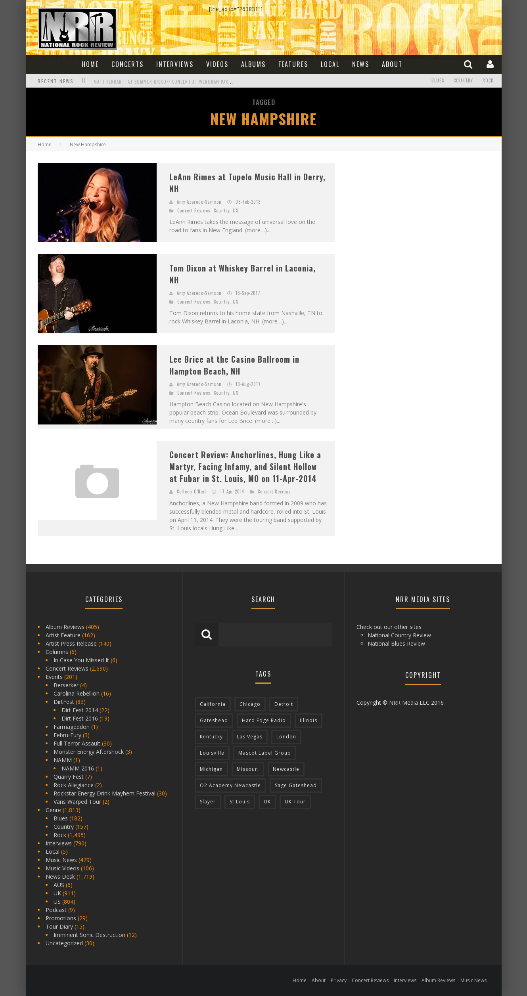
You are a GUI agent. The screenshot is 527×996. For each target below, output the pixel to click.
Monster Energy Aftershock (89, 751)
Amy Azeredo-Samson (199, 202)
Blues (437, 81)
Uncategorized (64, 943)
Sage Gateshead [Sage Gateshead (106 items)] (296, 785)
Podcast (56, 910)
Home (90, 64)
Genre (53, 810)
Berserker (66, 685)
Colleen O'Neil (191, 491)
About (392, 64)
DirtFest (64, 701)
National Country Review (399, 635)
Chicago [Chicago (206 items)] (250, 704)
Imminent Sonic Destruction (89, 935)
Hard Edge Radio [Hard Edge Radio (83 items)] (264, 720)
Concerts (127, 64)
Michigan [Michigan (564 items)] (211, 769)
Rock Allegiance (74, 785)
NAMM (63, 760)
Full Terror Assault (77, 743)
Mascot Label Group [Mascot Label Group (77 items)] (264, 752)
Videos (217, 64)
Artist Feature (63, 635)
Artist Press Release (71, 643)
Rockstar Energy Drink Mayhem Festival (104, 793)
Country (463, 81)
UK (57, 893)
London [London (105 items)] (286, 736)
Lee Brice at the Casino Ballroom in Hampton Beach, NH (234, 365)
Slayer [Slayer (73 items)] (208, 801)
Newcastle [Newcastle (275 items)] (286, 769)
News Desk (60, 876)
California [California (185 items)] (213, 704)
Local (330, 64)
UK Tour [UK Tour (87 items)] (295, 801)
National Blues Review (396, 643)
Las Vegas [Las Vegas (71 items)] (250, 736)
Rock (488, 81)
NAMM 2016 (77, 768)
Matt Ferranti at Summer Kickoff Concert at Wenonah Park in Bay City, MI (179, 81)
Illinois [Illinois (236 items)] (308, 720)
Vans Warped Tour (77, 801)
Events (54, 677)
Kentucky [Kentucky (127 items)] (211, 736)
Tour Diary (59, 926)
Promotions (61, 918)
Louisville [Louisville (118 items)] (212, 752)
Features (293, 64)
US (235, 210)
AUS (59, 885)
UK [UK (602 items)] (267, 801)
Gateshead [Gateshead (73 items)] (214, 720)
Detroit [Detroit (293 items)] (283, 704)
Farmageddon (72, 726)
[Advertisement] (406, 212)
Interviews (175, 64)
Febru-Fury (67, 735)
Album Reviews (65, 627)
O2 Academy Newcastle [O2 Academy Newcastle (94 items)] (230, 785)
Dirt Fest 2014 (79, 710)
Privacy (339, 980)
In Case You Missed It (81, 660)
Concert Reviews (194, 210)
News (360, 64)
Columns (57, 652)
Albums (253, 64)
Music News (61, 860)
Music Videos (62, 868)
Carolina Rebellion (77, 693)
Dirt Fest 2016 (79, 718)
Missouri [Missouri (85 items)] (248, 769)
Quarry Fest (69, 776)
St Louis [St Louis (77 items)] (240, 801)
